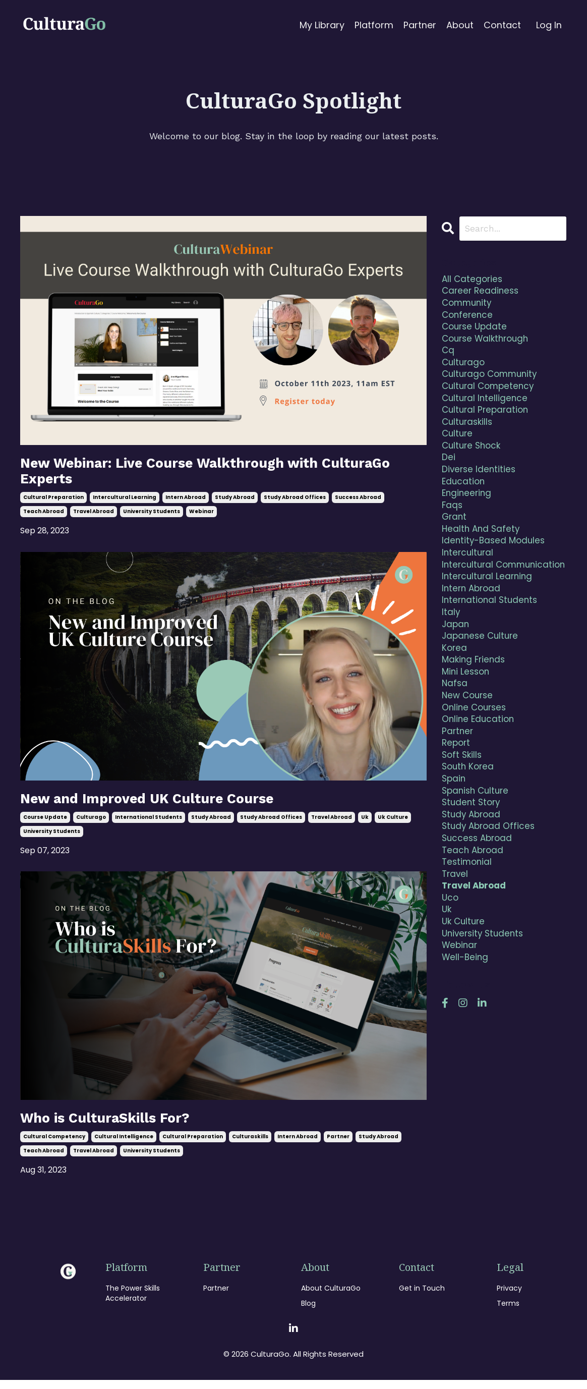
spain (454, 826)
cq (448, 356)
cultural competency (54, 1145)
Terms (508, 1312)
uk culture (393, 823)
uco (450, 954)
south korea (469, 814)
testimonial (468, 915)
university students (151, 516)
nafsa (455, 724)
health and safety (482, 547)
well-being (466, 1017)
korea (455, 687)
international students (148, 823)
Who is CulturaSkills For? (115, 1125)
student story (472, 852)
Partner (419, 25)
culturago (91, 823)
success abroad (358, 502)
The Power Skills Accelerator (132, 1302)
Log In (549, 25)
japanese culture (482, 674)
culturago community (492, 381)
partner (338, 1145)
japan (456, 661)
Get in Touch (422, 1297)
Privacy (509, 1297)
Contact (502, 25)
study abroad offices (295, 502)
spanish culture (477, 839)
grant (455, 534)
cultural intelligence (123, 1145)
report (457, 788)
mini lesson (467, 712)
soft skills (463, 801)
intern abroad (185, 502)
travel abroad (93, 516)
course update (45, 823)
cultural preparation (53, 502)
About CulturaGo (331, 1297)
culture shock (473, 458)
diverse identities (480, 483)
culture (458, 445)
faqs (452, 521)
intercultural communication (478, 591)
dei (448, 471)
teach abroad (43, 516)
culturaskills (250, 1145)
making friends (475, 699)
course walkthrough (488, 344)
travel (455, 928)
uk (365, 823)
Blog (308, 1312)
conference (468, 318)
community (468, 305)
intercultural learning (124, 502)
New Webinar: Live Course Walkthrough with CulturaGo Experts (187, 473)
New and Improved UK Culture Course (162, 804)
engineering (468, 509)
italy (451, 648)
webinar (201, 516)
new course (469, 738)
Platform (374, 25)
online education (479, 763)
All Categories (473, 280)
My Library (322, 25)
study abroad (235, 502)
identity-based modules (495, 559)
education (464, 496)
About (460, 25)
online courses (476, 750)
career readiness (482, 293)
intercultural (469, 572)
